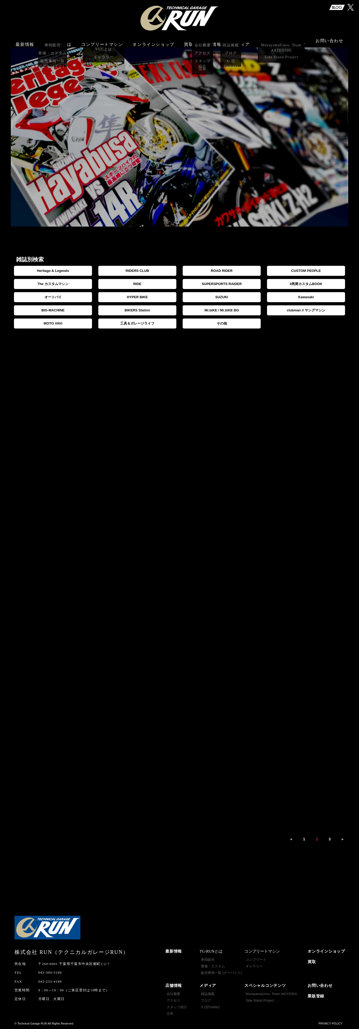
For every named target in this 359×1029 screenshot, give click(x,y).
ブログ (206, 1000)
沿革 (170, 1014)
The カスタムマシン (53, 284)
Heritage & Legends (53, 271)
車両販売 (208, 960)
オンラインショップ (153, 41)
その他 (222, 323)
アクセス (173, 1000)
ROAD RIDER (221, 271)
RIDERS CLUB (137, 271)
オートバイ (53, 297)
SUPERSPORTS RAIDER (222, 284)
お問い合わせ (329, 41)
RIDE (137, 284)
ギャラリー (254, 966)
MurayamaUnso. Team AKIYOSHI (271, 994)
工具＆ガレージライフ (137, 323)
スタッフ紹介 (177, 1007)
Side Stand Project (260, 1000)
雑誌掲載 (208, 994)
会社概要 (173, 994)
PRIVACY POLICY (330, 1023)
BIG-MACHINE (53, 310)
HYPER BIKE (137, 297)
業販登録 (316, 996)
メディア (208, 985)
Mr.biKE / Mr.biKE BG (222, 310)
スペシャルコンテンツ (265, 985)
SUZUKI (221, 297)
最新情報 (25, 41)
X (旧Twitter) (210, 1007)
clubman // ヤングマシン (306, 310)
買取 (188, 41)
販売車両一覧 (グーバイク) (221, 973)
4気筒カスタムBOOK (306, 284)
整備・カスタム (213, 966)
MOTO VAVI (53, 323)
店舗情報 (173, 985)
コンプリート (256, 960)
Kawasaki (306, 297)
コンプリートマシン (102, 41)
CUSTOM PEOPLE (306, 271)
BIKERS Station (137, 310)
